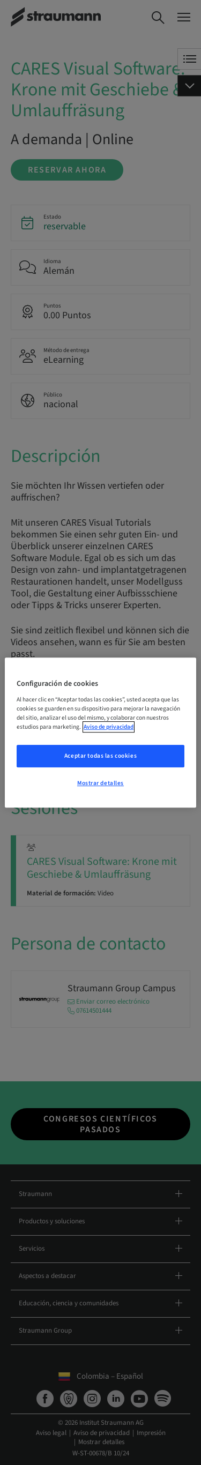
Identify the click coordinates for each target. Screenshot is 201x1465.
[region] (100, 732)
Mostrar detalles (100, 783)
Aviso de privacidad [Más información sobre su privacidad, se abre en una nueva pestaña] (108, 726)
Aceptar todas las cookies (100, 755)
